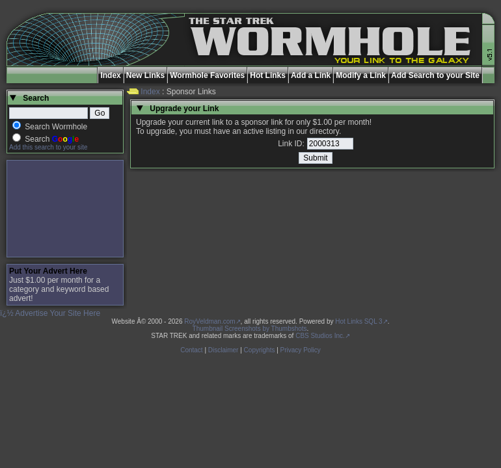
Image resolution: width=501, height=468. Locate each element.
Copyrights (259, 350)
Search (52, 139)
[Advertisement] (65, 208)
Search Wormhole (56, 126)
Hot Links (268, 75)
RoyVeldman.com (209, 321)
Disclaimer (223, 350)
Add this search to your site (48, 147)
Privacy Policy (300, 350)
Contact (191, 350)
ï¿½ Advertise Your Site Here (50, 313)
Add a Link (311, 75)
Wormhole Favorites (207, 75)
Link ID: (291, 143)
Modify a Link (361, 75)
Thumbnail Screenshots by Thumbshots (250, 328)
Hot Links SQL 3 (358, 321)
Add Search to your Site (435, 75)
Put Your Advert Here (48, 271)
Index (110, 75)
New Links (145, 75)
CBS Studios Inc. (320, 335)
